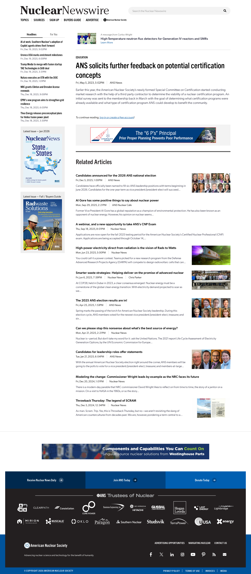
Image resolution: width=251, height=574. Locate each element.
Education (82, 57)
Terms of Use (192, 570)
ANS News (116, 82)
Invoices (210, 570)
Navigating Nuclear (199, 542)
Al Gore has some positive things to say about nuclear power (117, 200)
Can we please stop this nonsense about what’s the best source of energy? (127, 328)
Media (223, 570)
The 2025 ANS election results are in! (101, 300)
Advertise (92, 20)
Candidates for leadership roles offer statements (109, 352)
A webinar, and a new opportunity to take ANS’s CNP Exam (116, 224)
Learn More (107, 42)
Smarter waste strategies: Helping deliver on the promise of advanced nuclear (130, 272)
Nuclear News (118, 228)
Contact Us (220, 542)
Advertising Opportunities (170, 542)
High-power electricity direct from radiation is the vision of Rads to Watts (126, 248)
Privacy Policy (171, 570)
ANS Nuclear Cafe (122, 205)
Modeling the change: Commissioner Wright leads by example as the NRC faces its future (137, 376)
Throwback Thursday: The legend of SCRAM (106, 400)
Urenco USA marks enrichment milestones (41, 54)
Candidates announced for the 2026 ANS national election (116, 175)
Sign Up (54, 20)
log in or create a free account (117, 117)
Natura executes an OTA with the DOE (39, 77)
